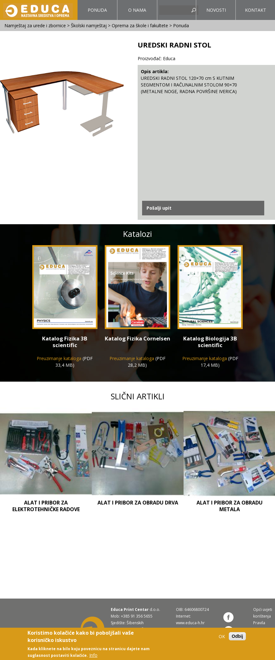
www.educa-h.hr (190, 622)
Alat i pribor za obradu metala (230, 506)
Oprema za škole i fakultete (140, 25)
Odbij (237, 636)
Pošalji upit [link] (159, 208)
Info (93, 655)
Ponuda (96, 13)
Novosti (216, 10)
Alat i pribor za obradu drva (137, 502)
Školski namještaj (89, 25)
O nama (137, 10)
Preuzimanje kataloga (59, 358)
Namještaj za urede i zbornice (35, 25)
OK (222, 636)
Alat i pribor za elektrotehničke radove (46, 506)
